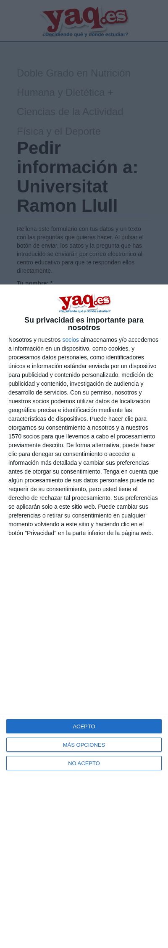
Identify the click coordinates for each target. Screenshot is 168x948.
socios (70, 340)
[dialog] (84, 616)
